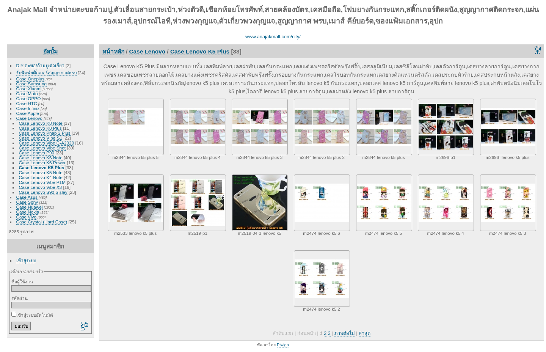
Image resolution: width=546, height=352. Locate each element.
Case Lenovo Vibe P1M (42, 182)
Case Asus (27, 197)
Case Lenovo (29, 118)
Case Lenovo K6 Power (42, 162)
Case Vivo (26, 216)
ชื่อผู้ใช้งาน (22, 281)
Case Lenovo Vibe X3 (40, 187)
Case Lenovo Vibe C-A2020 (46, 142)
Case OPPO (28, 98)
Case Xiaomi (29, 88)
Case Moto (27, 93)
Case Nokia (27, 211)
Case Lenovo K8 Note (41, 123)
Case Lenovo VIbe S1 (40, 137)
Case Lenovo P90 (37, 152)
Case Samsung (31, 83)
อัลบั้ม (50, 51)
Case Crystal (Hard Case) (41, 221)
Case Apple (27, 113)
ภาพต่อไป (344, 333)
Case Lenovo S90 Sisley (43, 192)
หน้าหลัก (113, 51)
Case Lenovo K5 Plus (41, 167)
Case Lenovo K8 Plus (40, 128)
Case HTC (26, 103)
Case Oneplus (30, 78)
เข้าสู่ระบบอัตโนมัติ (32, 315)
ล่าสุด (364, 333)
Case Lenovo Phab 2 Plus (45, 132)
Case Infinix (27, 108)
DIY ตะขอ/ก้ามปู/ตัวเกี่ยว (40, 65)
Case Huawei (29, 206)
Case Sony (27, 202)
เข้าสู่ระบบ (26, 260)
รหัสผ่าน (19, 298)
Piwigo (283, 345)
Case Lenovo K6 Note (41, 157)
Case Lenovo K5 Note (41, 172)
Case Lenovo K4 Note (41, 177)
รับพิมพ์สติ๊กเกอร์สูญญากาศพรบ (46, 72)
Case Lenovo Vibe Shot (42, 147)
